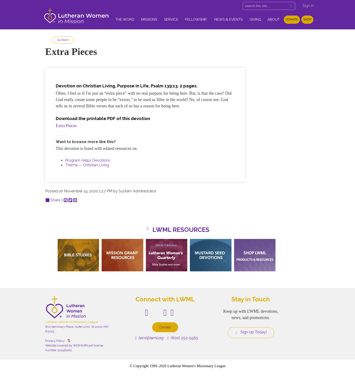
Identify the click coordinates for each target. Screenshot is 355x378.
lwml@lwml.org (149, 338)
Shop (307, 19)
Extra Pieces (66, 125)
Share (53, 200)
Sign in (308, 6)
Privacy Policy (55, 341)
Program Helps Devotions (87, 160)
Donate (292, 19)
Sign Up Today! (251, 332)
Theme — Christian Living (87, 165)
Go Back (63, 40)
